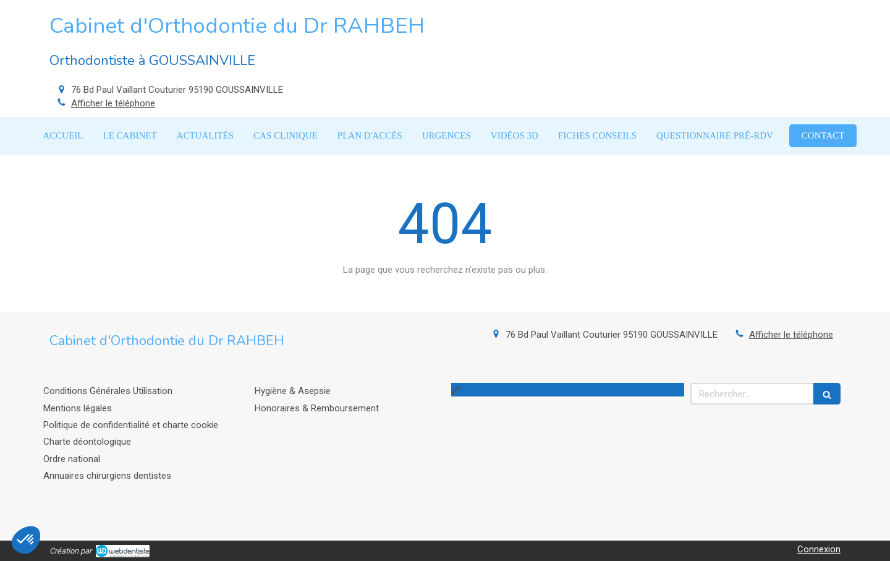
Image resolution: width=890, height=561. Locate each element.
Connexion (819, 549)
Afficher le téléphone (113, 103)
